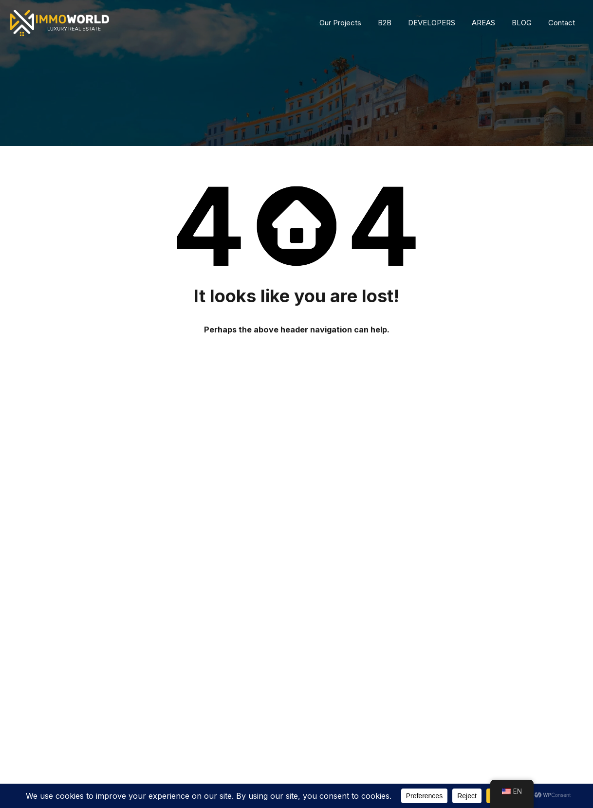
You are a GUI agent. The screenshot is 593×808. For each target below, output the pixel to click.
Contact (561, 22)
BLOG (522, 22)
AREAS (483, 22)
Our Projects (340, 22)
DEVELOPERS (431, 22)
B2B (384, 22)
